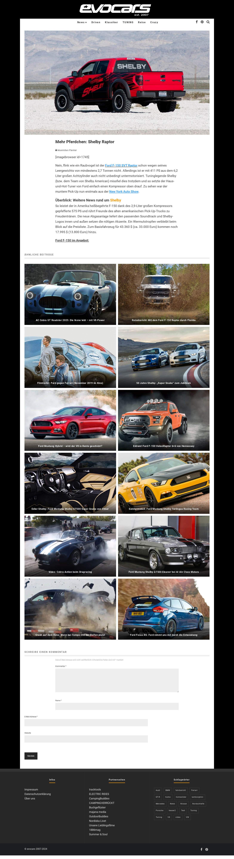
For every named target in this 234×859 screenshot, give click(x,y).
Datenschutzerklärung (37, 797)
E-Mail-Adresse (30, 720)
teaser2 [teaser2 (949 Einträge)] (172, 814)
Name (58, 704)
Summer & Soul (98, 837)
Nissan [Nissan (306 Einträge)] (183, 807)
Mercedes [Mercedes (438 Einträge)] (160, 807)
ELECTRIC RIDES (99, 797)
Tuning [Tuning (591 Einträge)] (159, 821)
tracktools (95, 793)
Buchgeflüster (97, 811)
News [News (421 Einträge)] (172, 807)
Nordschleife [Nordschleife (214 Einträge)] (198, 807)
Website (27, 737)
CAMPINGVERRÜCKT (101, 806)
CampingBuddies (99, 802)
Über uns (29, 802)
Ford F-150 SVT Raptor (121, 165)
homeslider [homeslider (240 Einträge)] (181, 801)
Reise (142, 22)
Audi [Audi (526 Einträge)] (158, 794)
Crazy (154, 22)
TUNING (128, 22)
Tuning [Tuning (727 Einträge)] (193, 814)
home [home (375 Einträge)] (168, 801)
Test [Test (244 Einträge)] (183, 814)
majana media (97, 815)
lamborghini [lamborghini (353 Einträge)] (197, 801)
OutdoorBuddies (98, 820)
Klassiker (111, 22)
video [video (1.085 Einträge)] (178, 821)
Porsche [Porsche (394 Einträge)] (159, 814)
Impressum (31, 793)
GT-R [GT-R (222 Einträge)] (158, 801)
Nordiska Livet (97, 824)
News (81, 22)
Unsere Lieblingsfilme (102, 828)
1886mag (94, 833)
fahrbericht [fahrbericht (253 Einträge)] (181, 794)
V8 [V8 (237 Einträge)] (169, 821)
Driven (95, 22)
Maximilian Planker (66, 150)
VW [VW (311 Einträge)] (187, 821)
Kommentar (60, 666)
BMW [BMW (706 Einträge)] (168, 794)
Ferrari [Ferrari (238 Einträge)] (194, 794)
